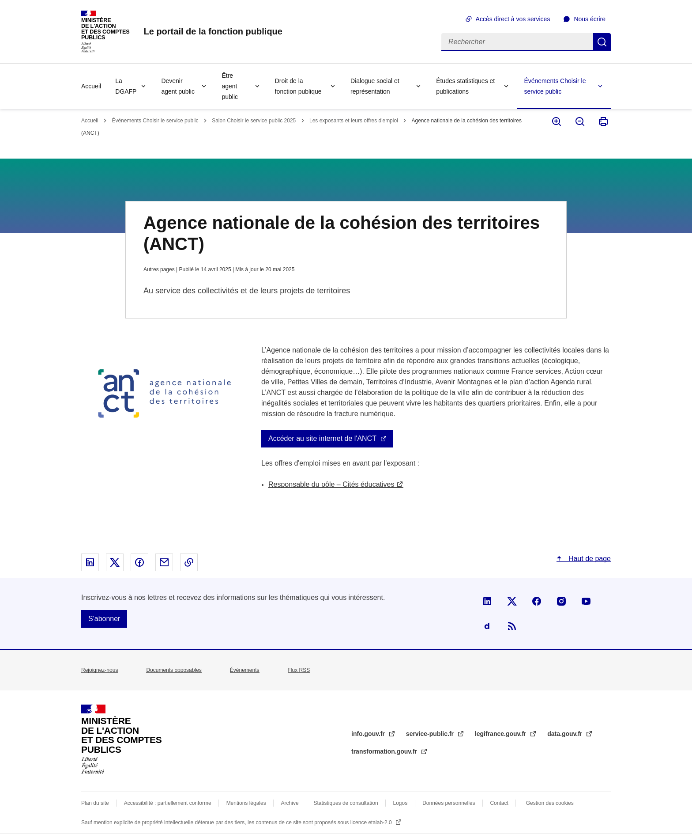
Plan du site (95, 803)
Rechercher (602, 42)
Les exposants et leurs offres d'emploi (353, 121)
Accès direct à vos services (513, 19)
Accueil (91, 86)
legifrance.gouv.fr (501, 733)
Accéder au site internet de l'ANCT (322, 438)
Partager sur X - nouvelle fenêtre (115, 562)
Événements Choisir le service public (555, 86)
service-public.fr (430, 733)
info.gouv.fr (369, 733)
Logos (400, 803)
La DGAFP (125, 86)
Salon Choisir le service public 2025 (254, 121)
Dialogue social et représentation (374, 86)
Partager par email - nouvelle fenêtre (164, 562)
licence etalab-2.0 (371, 822)
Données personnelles (448, 803)
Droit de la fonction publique (298, 86)
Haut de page (588, 558)
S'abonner (104, 618)
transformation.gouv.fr (385, 751)
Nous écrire (590, 19)
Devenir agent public (178, 86)
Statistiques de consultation (346, 803)
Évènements (245, 670)
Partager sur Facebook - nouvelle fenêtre (139, 562)
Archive (290, 803)
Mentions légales (246, 803)
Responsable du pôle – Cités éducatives (331, 484)
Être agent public (230, 86)
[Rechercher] (517, 42)
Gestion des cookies (550, 803)
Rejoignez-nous (99, 670)
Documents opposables (173, 670)
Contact (499, 803)
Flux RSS (299, 670)
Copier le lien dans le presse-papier (189, 562)
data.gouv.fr (565, 733)
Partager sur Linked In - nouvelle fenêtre (90, 562)
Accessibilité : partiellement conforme (167, 803)
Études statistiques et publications (465, 86)
